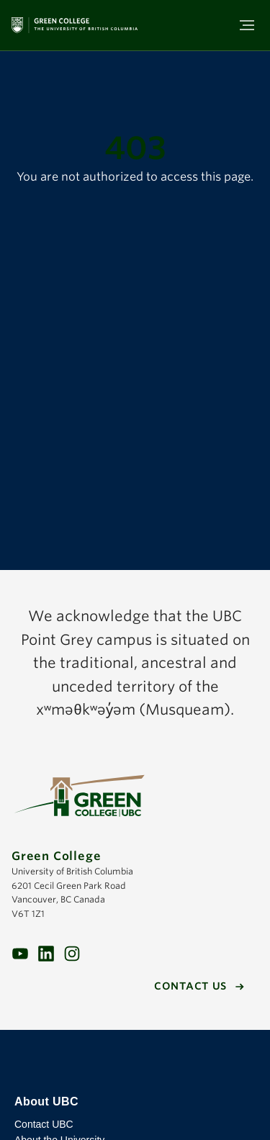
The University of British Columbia (135, 1062)
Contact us (190, 986)
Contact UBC (43, 1124)
